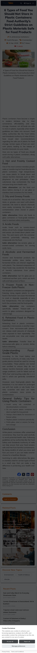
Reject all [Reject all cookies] (27, 641)
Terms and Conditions (17, 651)
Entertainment (9, 575)
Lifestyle (7, 579)
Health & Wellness (24, 575)
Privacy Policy (6, 651)
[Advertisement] (18, 99)
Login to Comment (10, 499)
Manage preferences (18, 646)
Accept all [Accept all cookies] (10, 641)
